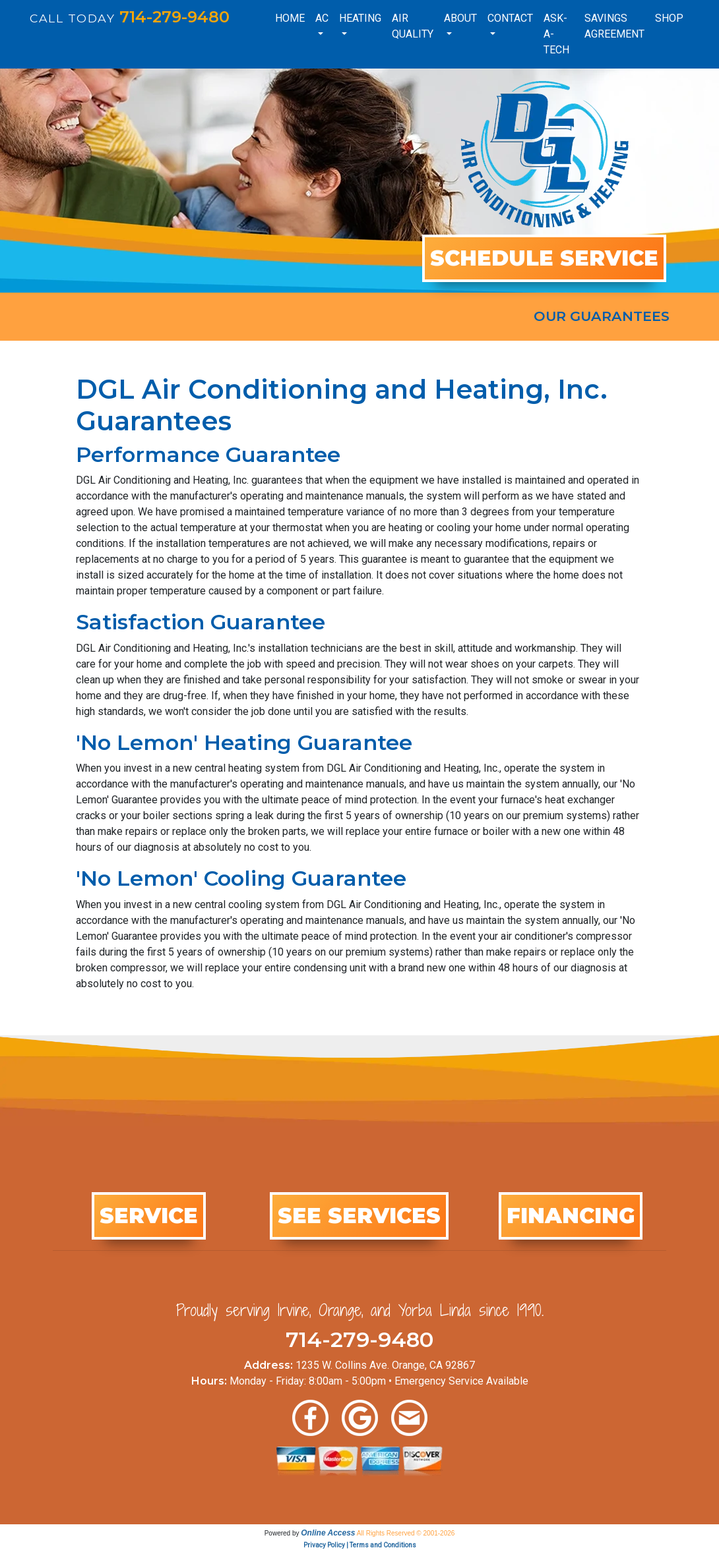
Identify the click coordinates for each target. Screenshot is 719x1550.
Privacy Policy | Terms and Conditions (359, 1545)
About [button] (460, 18)
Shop (669, 18)
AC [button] (321, 18)
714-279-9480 (174, 16)
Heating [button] (360, 18)
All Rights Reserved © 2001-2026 (406, 1533)
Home (290, 18)
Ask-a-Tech (556, 34)
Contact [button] (510, 18)
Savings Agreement (614, 26)
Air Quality (412, 26)
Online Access (328, 1532)
